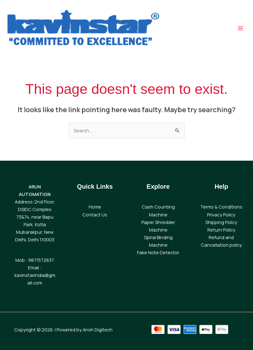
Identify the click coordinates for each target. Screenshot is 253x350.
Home (95, 207)
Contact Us (94, 214)
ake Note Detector (159, 252)
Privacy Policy (221, 214)
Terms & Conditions (221, 207)
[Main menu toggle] (240, 28)
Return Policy (221, 230)
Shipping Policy (221, 222)
